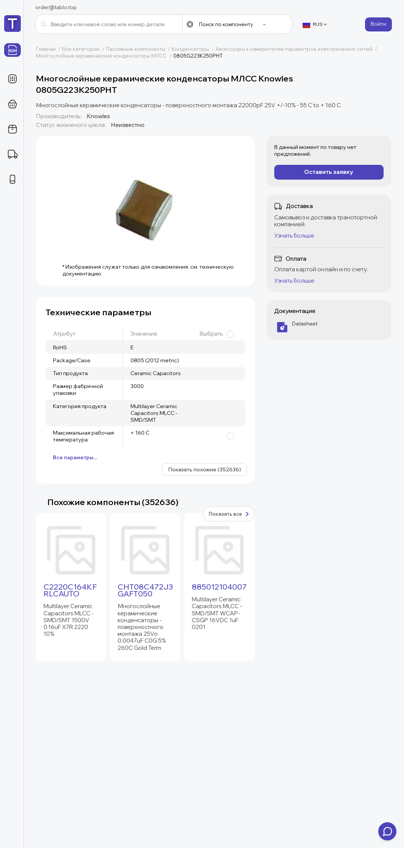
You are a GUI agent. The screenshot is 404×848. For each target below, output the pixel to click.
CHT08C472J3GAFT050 (145, 590)
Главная (49, 49)
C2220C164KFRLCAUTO (70, 590)
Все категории (84, 49)
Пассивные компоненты (139, 49)
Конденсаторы (194, 49)
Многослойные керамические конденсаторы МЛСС (104, 56)
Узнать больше (294, 235)
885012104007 (219, 587)
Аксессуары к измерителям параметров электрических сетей (297, 49)
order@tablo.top (56, 7)
